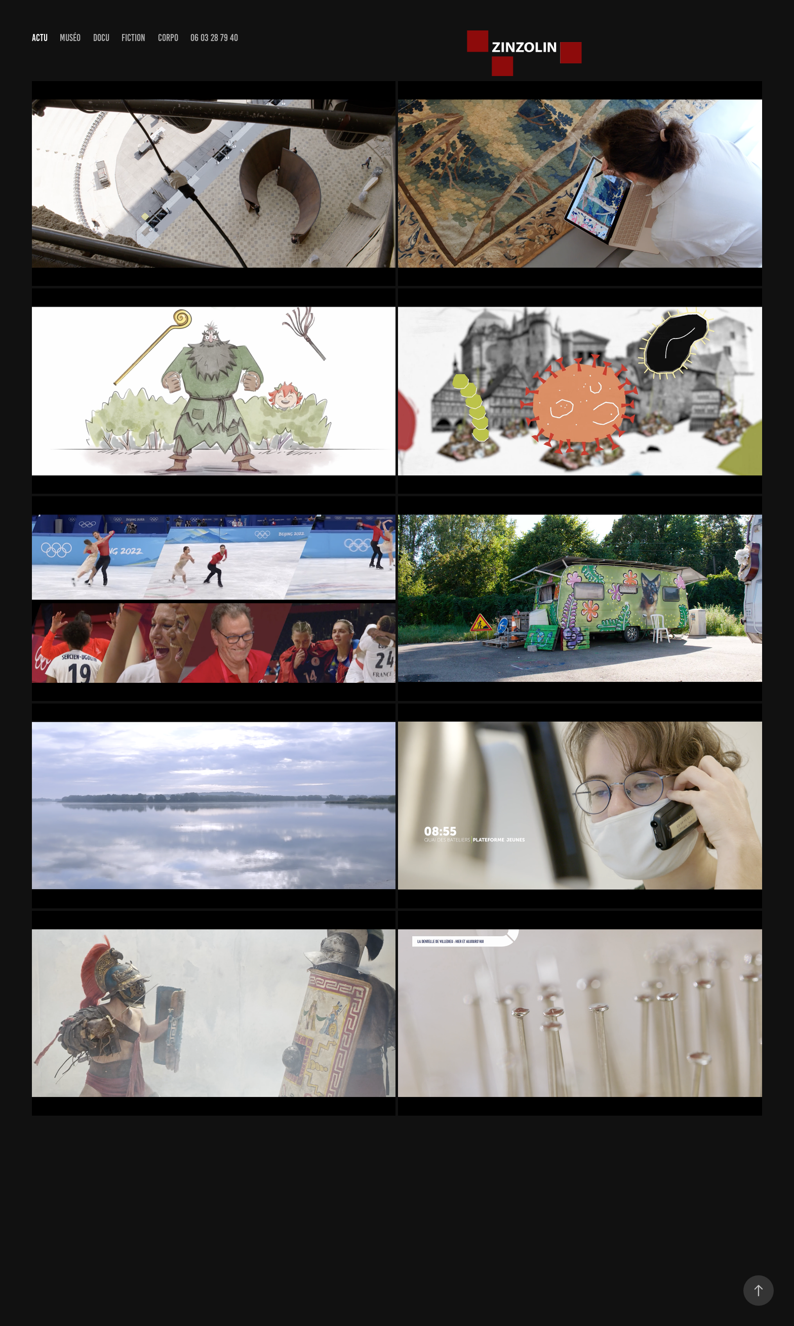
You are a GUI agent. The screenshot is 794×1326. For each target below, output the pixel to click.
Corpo (168, 37)
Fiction (133, 37)
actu (40, 37)
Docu (101, 37)
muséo (70, 37)
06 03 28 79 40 (214, 37)
